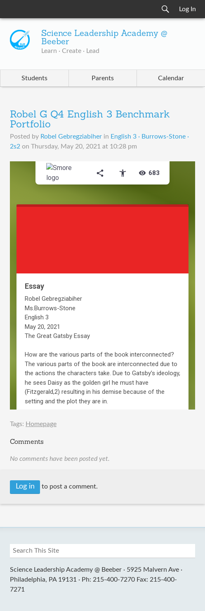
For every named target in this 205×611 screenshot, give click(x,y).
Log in (25, 486)
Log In (187, 9)
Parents (103, 78)
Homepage (41, 424)
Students (34, 78)
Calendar (171, 78)
